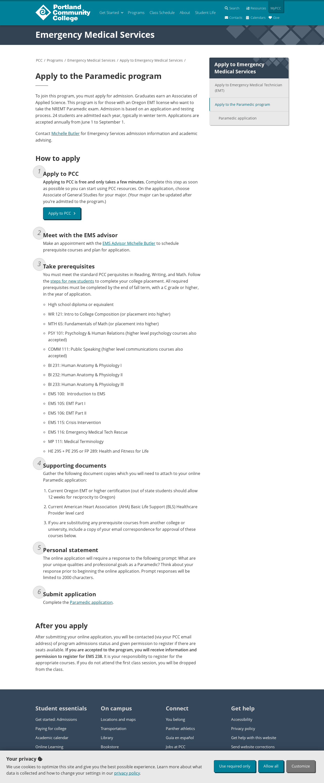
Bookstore (110, 746)
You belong (175, 719)
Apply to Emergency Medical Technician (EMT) (248, 87)
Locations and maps (118, 719)
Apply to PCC (61, 213)
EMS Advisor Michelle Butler (129, 243)
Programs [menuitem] (136, 12)
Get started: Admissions (56, 719)
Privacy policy (243, 728)
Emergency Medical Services (95, 34)
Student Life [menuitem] (205, 12)
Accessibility (241, 719)
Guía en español (180, 737)
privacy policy (127, 773)
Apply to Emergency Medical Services (151, 60)
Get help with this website (253, 737)
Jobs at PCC (175, 746)
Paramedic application (91, 602)
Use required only (234, 766)
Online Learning (49, 746)
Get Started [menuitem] (109, 12)
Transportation (113, 728)
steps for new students (72, 281)
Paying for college (50, 728)
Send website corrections (253, 746)
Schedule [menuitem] (162, 12)
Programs (55, 60)
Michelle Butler (65, 133)
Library (107, 737)
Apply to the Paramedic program (242, 104)
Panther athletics (180, 728)
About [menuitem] (185, 12)
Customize (301, 766)
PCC (39, 60)
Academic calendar (51, 737)
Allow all (271, 766)
